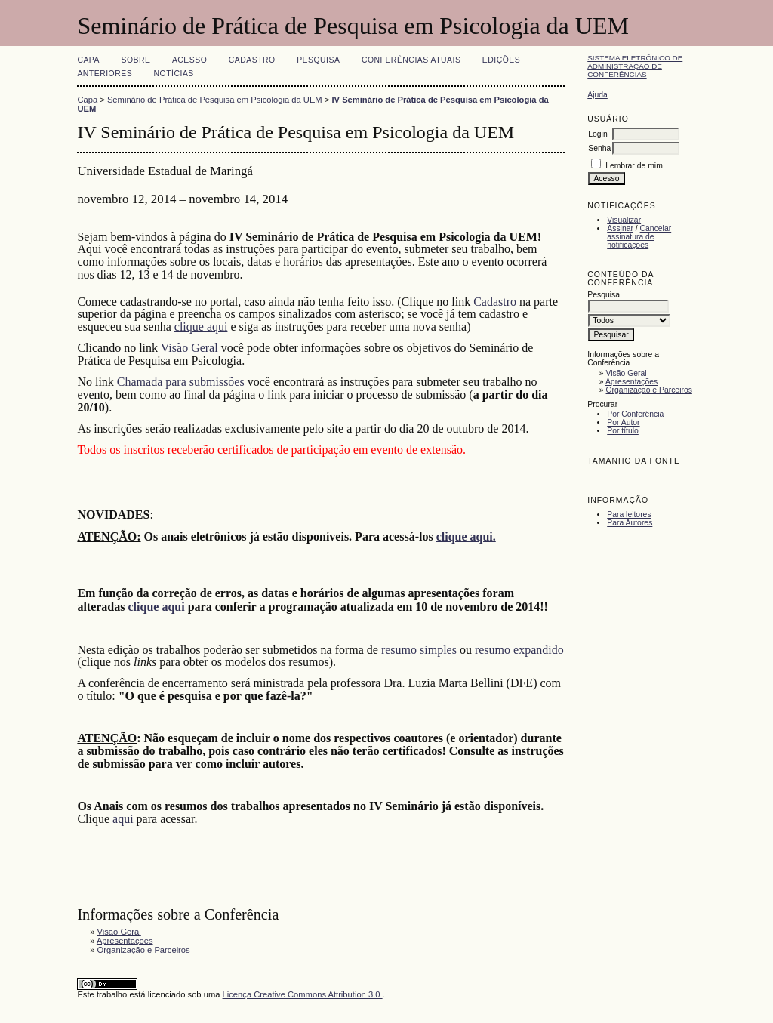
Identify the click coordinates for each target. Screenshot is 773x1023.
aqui (123, 818)
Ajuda (597, 95)
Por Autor (623, 422)
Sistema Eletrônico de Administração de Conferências (634, 66)
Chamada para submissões (181, 381)
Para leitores (629, 514)
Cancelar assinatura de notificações (639, 236)
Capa (88, 60)
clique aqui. (466, 536)
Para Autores (629, 523)
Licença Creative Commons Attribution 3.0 (303, 994)
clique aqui (201, 326)
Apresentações (631, 381)
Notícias (174, 73)
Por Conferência (635, 414)
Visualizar (624, 220)
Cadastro (252, 60)
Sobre (135, 60)
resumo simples (419, 649)
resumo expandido (519, 649)
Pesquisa (318, 60)
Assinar (620, 228)
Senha (599, 148)
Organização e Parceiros (649, 390)
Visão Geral (626, 373)
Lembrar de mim (634, 166)
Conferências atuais (411, 60)
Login (597, 134)
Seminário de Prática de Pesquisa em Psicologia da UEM (214, 99)
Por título (623, 431)
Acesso (189, 60)
